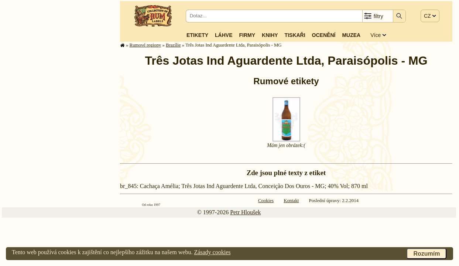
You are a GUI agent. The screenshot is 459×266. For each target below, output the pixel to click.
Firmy (247, 35)
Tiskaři (295, 35)
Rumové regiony (145, 45)
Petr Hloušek (245, 212)
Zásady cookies (212, 252)
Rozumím (426, 253)
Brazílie (173, 45)
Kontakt (291, 200)
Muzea (351, 35)
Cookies (266, 200)
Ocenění (324, 35)
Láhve (223, 35)
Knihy (270, 35)
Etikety (197, 35)
